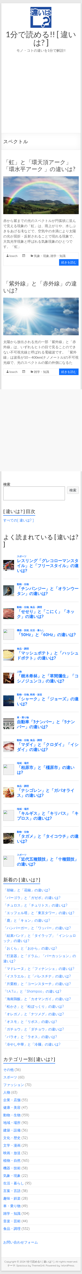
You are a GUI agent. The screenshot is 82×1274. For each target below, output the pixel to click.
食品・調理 (12, 1228)
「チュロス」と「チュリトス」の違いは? (35, 905)
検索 (6, 484)
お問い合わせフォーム (20, 1242)
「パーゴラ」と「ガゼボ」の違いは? (31, 897)
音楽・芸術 (12, 1221)
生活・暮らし (13, 1183)
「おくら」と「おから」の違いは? (30, 948)
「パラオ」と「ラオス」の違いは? (30, 1037)
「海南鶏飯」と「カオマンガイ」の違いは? (37, 999)
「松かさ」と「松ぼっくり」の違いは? (33, 1006)
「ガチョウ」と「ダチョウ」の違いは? (33, 1029)
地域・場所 (12, 1122)
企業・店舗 (12, 1100)
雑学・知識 (58, 256)
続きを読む (68, 262)
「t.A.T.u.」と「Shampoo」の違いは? (32, 991)
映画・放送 (12, 1153)
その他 (8, 1069)
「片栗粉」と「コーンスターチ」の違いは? (37, 984)
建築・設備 (12, 1130)
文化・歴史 (12, 1138)
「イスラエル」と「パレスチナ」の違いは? (37, 976)
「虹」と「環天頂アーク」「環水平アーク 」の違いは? (39, 165)
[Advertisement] (41, 99)
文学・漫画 (12, 1145)
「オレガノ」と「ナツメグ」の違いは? (33, 1014)
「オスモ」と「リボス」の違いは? (30, 1021)
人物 (6, 1092)
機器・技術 (12, 1168)
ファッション (13, 1085)
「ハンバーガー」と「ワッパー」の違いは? (37, 928)
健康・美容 (12, 1107)
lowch (14, 256)
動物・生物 (12, 1115)
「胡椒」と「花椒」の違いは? (26, 890)
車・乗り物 (12, 1206)
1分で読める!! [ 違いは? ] (41, 38)
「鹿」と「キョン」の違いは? (26, 920)
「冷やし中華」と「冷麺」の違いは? (31, 1044)
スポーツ (10, 1077)
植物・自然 (12, 1160)
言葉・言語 (12, 1191)
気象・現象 (41, 256)
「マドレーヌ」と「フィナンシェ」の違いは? (38, 968)
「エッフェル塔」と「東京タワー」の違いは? (38, 913)
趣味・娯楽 (12, 1198)
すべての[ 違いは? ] (18, 520)
